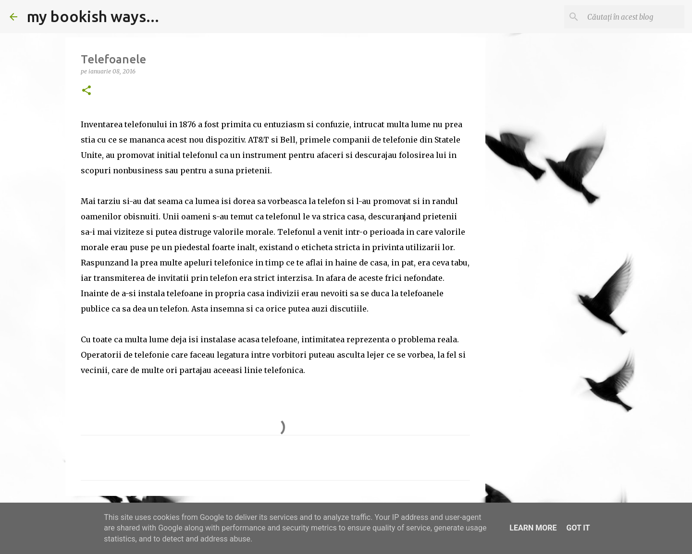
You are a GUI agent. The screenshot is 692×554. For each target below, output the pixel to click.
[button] (86, 90)
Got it (578, 527)
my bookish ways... (93, 16)
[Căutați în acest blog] (633, 16)
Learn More (532, 527)
